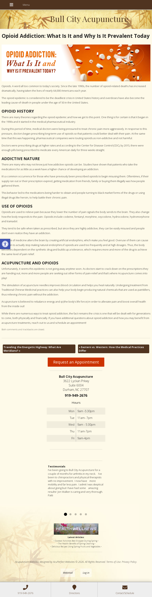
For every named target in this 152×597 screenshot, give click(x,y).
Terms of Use (113, 562)
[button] (5, 244)
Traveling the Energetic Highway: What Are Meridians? (32, 348)
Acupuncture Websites (27, 562)
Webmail (68, 572)
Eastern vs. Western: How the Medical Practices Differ (111, 348)
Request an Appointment (76, 362)
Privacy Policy (129, 562)
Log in (86, 572)
